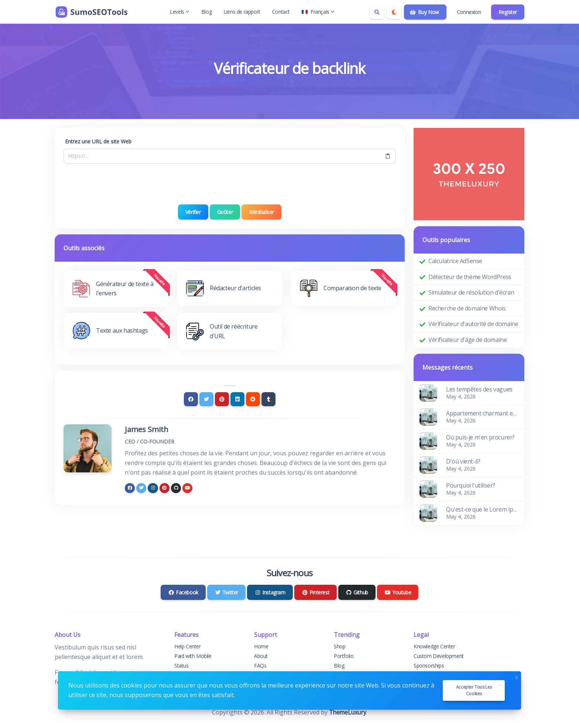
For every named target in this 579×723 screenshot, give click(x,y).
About (261, 655)
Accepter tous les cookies (474, 690)
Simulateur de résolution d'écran (471, 292)
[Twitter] (206, 399)
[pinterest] (164, 488)
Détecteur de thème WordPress (469, 277)
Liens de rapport (241, 11)
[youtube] (187, 488)
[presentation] (230, 184)
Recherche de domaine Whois (467, 308)
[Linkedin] (237, 399)
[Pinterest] (222, 399)
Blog (206, 11)
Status (181, 665)
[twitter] (141, 488)
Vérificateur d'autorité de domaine (473, 324)
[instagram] (153, 488)
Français (318, 11)
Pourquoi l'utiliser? (470, 485)
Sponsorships (429, 665)
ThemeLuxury (347, 712)
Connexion (469, 12)
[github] (176, 488)
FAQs (260, 665)
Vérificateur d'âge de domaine (467, 340)
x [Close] (516, 676)
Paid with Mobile (193, 655)
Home (261, 646)
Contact (281, 11)
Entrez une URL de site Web (98, 141)
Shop (339, 646)
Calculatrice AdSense (455, 261)
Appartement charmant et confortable (482, 413)
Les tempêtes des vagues (479, 389)
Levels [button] (179, 11)
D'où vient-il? (463, 461)
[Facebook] (191, 399)
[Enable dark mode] (394, 12)
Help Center (187, 646)
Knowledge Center (434, 646)
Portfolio (343, 655)
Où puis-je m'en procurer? (480, 437)
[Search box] (377, 12)
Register (508, 12)
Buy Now (424, 12)
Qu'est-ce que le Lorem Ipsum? (482, 509)
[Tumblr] (268, 399)
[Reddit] (253, 399)
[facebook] (130, 488)
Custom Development (439, 655)
